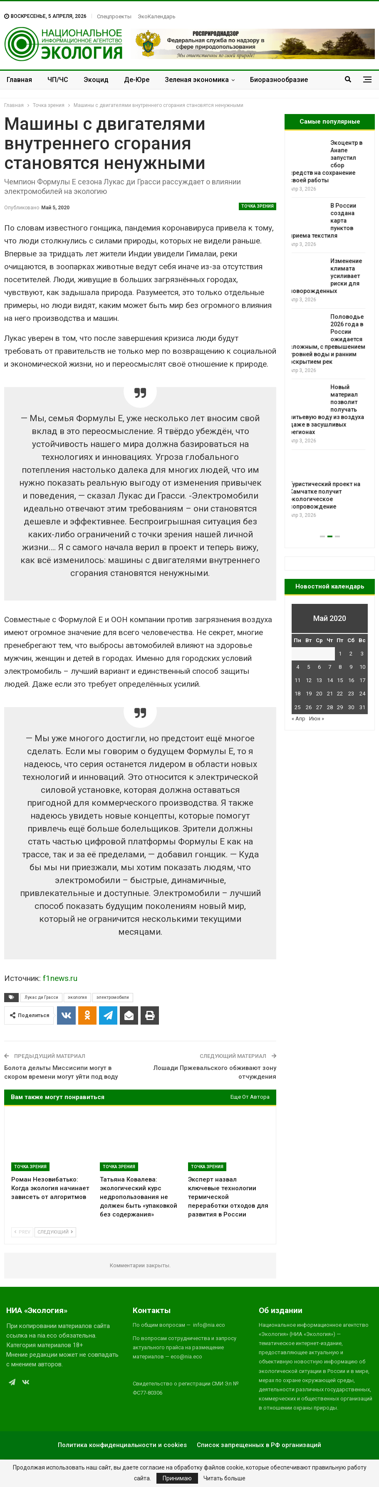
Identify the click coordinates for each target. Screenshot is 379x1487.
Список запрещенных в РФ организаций (259, 1445)
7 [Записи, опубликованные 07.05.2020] (329, 667)
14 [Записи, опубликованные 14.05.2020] (330, 680)
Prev (22, 1232)
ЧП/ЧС (57, 80)
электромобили (113, 997)
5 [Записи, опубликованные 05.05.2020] (308, 667)
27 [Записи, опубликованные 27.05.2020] (319, 707)
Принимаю (177, 1478)
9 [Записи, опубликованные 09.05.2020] (350, 667)
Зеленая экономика (197, 80)
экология (77, 997)
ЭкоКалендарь (157, 16)
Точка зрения (257, 206)
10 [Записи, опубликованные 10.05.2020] (362, 667)
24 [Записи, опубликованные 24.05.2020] (362, 693)
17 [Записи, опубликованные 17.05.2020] (362, 680)
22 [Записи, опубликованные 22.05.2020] (340, 693)
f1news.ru (60, 978)
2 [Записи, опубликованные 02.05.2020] (350, 653)
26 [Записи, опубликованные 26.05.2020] (309, 707)
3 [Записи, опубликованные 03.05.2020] (362, 653)
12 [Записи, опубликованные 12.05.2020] (309, 680)
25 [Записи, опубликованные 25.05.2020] (297, 707)
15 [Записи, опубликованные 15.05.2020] (340, 680)
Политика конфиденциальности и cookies (122, 1445)
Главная (19, 80)
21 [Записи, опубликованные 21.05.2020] (330, 693)
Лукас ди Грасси (41, 997)
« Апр (298, 718)
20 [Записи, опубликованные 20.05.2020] (319, 693)
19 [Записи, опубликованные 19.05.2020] (309, 693)
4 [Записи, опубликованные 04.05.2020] (297, 667)
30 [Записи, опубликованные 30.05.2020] (351, 707)
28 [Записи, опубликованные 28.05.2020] (330, 707)
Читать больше (224, 1478)
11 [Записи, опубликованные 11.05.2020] (297, 680)
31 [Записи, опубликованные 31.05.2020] (362, 707)
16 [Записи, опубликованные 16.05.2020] (351, 680)
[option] (330, 329)
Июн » (316, 718)
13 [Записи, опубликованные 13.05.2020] (319, 680)
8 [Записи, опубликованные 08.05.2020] (340, 667)
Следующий (55, 1232)
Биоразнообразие (279, 80)
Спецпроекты (114, 16)
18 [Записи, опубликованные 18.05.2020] (297, 693)
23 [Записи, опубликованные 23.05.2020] (351, 693)
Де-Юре (136, 80)
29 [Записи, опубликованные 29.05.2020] (340, 707)
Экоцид (96, 80)
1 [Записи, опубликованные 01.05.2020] (340, 653)
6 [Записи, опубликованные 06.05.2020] (319, 667)
